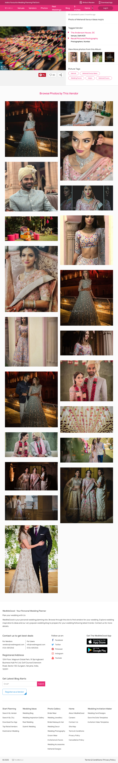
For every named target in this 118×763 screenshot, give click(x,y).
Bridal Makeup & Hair (56, 722)
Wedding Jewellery (55, 717)
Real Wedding (28, 722)
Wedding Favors (76, 78)
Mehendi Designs (54, 749)
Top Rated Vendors (9, 726)
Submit (41, 684)
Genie (87, 8)
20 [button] (52, 75)
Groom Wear (52, 735)
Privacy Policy (74, 735)
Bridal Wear (52, 713)
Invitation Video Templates (98, 722)
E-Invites (77, 8)
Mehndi (73, 73)
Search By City (8, 717)
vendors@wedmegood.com (13, 644)
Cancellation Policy (76, 740)
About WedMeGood (76, 713)
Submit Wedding (29, 726)
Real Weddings (56, 8)
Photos (44, 8)
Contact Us (73, 722)
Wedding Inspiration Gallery (33, 717)
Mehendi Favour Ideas (89, 73)
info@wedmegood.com (36, 644)
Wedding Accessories (56, 744)
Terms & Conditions (76, 731)
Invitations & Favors (55, 740)
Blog (68, 8)
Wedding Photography (56, 731)
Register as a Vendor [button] (14, 691)
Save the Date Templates (98, 717)
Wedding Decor (54, 726)
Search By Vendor (9, 713)
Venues (21, 8)
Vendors (32, 8)
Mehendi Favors (104, 78)
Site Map (72, 726)
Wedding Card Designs (96, 713)
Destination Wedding (10, 731)
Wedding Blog (28, 713)
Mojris (90, 78)
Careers (72, 717)
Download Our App (9, 722)
